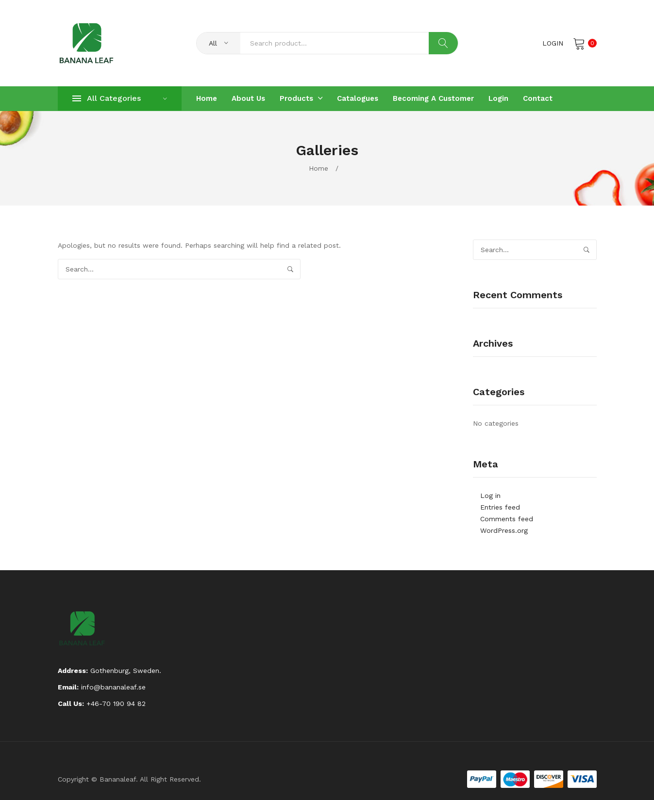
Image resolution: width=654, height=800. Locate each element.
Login (552, 43)
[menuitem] (206, 98)
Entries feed (500, 507)
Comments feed (506, 519)
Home (318, 168)
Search (443, 43)
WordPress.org (504, 530)
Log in (490, 495)
